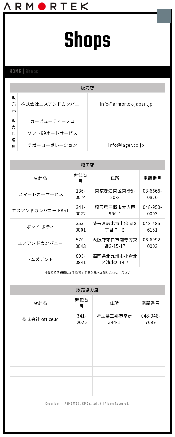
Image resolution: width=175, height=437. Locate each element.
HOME (15, 72)
